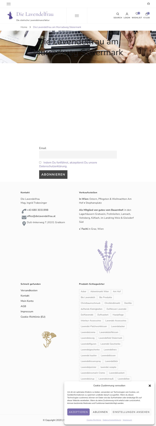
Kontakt (25, 295)
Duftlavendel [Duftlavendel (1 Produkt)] (87, 314)
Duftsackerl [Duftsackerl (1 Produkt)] (102, 314)
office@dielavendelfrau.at (41, 216)
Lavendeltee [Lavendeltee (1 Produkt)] (123, 378)
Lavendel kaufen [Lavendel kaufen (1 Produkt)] (89, 355)
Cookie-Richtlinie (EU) (33, 317)
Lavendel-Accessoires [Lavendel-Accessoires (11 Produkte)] (115, 320)
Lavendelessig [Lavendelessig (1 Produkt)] (87, 338)
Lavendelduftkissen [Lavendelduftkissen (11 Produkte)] (108, 332)
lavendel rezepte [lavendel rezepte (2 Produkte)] (108, 367)
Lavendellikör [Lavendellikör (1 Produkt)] (111, 361)
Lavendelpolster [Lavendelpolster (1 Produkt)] (88, 367)
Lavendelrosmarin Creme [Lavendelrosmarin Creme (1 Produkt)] (93, 372)
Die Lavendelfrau (35, 14)
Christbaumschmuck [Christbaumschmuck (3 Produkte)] (90, 303)
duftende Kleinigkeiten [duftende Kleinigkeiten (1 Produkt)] (91, 309)
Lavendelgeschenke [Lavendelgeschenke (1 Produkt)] (90, 349)
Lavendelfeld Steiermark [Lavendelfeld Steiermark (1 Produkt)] (110, 338)
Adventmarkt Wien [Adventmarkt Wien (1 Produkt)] (99, 291)
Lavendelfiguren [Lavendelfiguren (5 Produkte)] (88, 343)
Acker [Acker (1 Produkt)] (83, 291)
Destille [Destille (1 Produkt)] (128, 303)
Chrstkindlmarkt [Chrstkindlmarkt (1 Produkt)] (112, 303)
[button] (149, 385)
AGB (23, 306)
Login (127, 16)
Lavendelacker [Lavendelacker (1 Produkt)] (118, 326)
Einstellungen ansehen (131, 412)
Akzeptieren (78, 412)
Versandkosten (29, 290)
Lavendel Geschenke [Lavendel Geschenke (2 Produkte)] (110, 343)
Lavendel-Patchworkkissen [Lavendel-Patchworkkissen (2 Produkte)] (94, 326)
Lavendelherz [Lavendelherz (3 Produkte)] (110, 349)
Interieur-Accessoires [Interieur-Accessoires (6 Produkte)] (91, 320)
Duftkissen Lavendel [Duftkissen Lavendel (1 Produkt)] (116, 309)
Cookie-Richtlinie (94, 420)
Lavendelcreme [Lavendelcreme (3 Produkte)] (88, 332)
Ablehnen (100, 412)
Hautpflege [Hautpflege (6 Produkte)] (118, 314)
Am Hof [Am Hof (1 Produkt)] (117, 291)
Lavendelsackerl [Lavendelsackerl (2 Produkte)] (116, 372)
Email (42, 148)
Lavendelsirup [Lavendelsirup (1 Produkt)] (87, 378)
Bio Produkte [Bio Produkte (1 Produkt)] (105, 297)
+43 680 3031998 (37, 210)
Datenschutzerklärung (112, 420)
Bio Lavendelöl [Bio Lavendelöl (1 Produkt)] (88, 297)
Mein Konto (27, 301)
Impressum (127, 420)
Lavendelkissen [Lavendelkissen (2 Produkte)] (108, 355)
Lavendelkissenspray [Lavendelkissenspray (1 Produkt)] (91, 361)
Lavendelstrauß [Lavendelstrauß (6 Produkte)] (106, 378)
